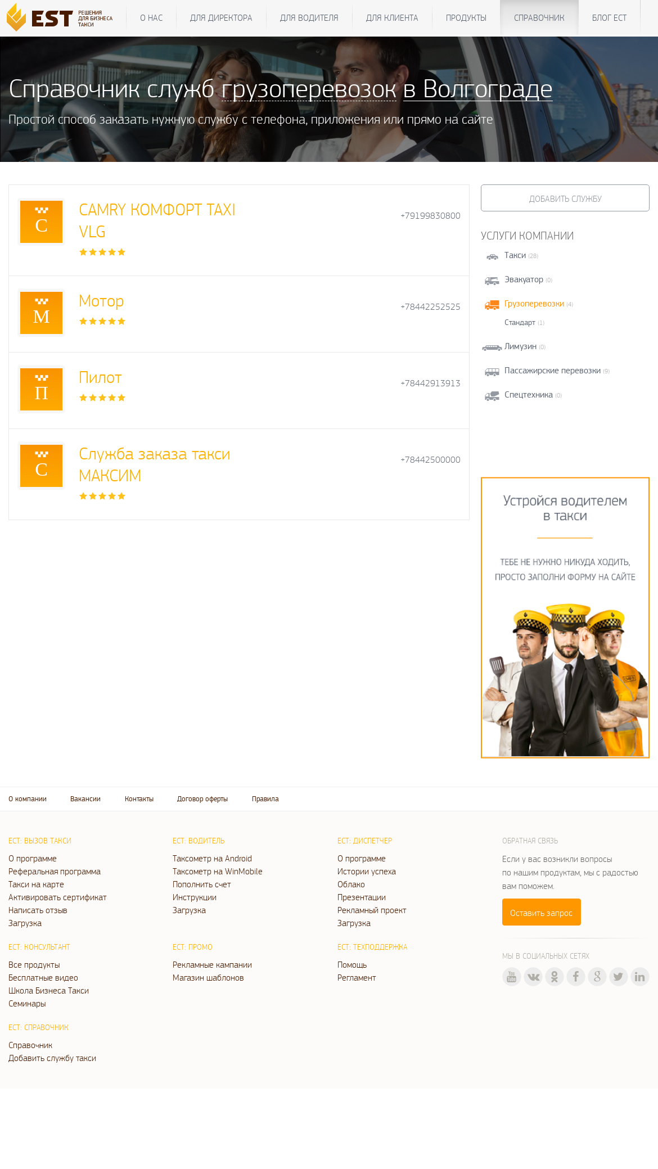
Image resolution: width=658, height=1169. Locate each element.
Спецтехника (528, 394)
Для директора (221, 17)
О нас (151, 17)
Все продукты (34, 964)
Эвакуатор (523, 279)
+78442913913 (430, 383)
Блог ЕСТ (609, 17)
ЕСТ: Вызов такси (39, 841)
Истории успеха (366, 871)
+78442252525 (430, 306)
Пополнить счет (202, 884)
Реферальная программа (54, 871)
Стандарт (519, 322)
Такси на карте (36, 884)
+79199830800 (430, 215)
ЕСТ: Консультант (39, 947)
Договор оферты (202, 799)
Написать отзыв (37, 909)
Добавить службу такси (52, 1057)
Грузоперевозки (534, 303)
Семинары (27, 1003)
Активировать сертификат (57, 896)
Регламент (356, 977)
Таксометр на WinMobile (218, 871)
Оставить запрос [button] (541, 912)
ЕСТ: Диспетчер (364, 841)
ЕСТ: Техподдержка (372, 947)
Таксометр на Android (212, 858)
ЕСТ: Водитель (198, 841)
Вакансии (85, 799)
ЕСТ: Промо (193, 947)
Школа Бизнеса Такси (48, 990)
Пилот (100, 376)
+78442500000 (430, 459)
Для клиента (392, 17)
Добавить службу (565, 198)
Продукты (466, 17)
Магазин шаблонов (208, 977)
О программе (32, 858)
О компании (27, 799)
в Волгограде (478, 87)
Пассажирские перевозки (552, 370)
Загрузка (25, 922)
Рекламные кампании (212, 964)
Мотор (101, 300)
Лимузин (520, 346)
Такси (515, 255)
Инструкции (195, 896)
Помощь (352, 964)
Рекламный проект (372, 909)
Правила (265, 799)
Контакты (139, 799)
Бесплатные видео (43, 977)
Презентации (361, 896)
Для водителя (309, 17)
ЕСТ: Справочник (38, 1027)
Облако (351, 884)
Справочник (539, 17)
